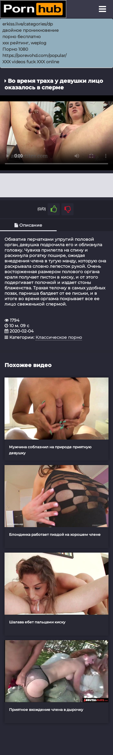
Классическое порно (59, 337)
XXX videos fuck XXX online (30, 61)
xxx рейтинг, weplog (24, 43)
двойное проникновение (30, 30)
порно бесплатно (21, 36)
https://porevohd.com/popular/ (34, 55)
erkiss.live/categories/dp (27, 24)
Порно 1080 (15, 49)
